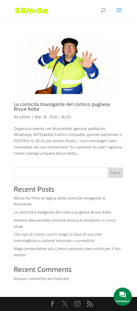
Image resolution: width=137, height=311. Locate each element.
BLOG (66, 116)
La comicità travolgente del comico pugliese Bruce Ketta (62, 106)
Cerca (116, 172)
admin (24, 116)
